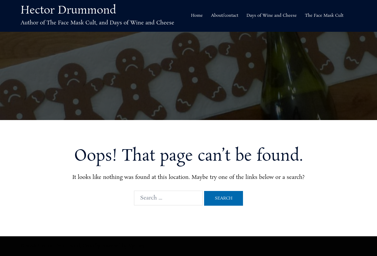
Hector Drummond (68, 10)
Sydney (137, 245)
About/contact (224, 16)
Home (197, 16)
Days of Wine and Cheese (272, 16)
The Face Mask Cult (324, 16)
